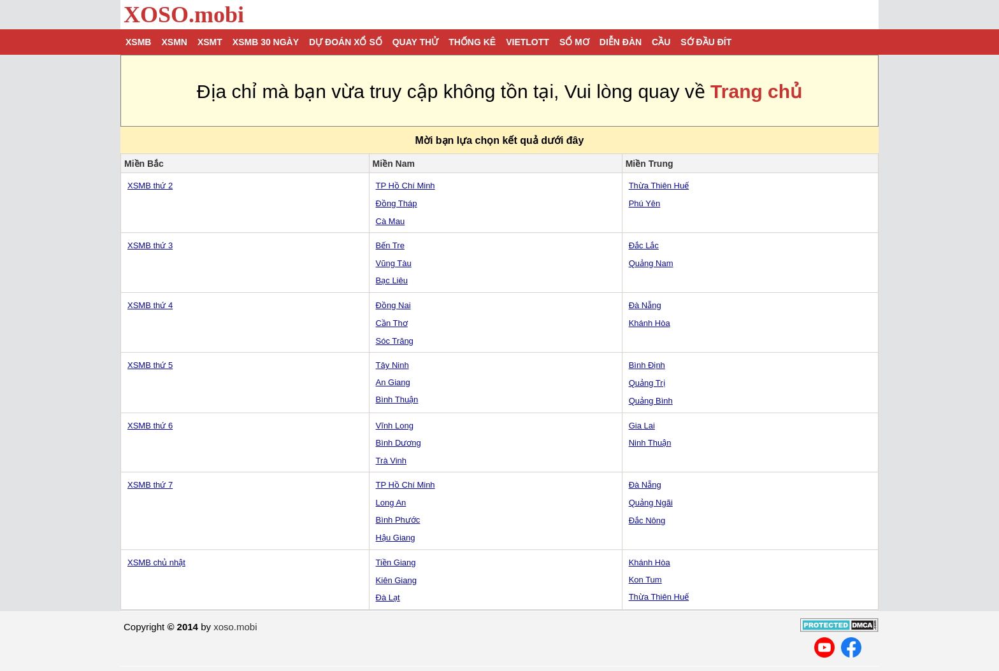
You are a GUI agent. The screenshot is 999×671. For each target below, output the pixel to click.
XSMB (138, 42)
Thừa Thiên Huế (659, 185)
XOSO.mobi (184, 14)
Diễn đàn (621, 42)
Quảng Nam (651, 263)
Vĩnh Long (394, 425)
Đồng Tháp (396, 203)
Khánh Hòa (649, 323)
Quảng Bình (651, 401)
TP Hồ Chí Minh (405, 185)
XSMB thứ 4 (150, 305)
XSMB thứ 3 (150, 245)
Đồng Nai (393, 305)
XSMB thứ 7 (150, 485)
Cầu (661, 42)
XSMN (174, 42)
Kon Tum (645, 579)
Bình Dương (398, 443)
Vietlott (527, 42)
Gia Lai (642, 425)
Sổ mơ (574, 42)
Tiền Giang (396, 562)
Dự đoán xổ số (345, 42)
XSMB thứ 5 (150, 365)
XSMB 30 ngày (266, 42)
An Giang (393, 382)
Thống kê (472, 42)
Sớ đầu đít (705, 42)
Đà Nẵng (645, 305)
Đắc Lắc (644, 245)
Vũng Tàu (394, 263)
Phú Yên (645, 203)
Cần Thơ (392, 323)
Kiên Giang (396, 580)
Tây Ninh (392, 365)
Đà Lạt (388, 597)
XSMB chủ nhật (156, 562)
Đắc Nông (647, 520)
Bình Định (647, 365)
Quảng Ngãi (651, 502)
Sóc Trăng (394, 341)
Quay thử (415, 42)
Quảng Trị (647, 383)
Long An (391, 502)
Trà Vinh (391, 460)
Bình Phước (398, 520)
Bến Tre (390, 245)
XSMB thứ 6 (150, 425)
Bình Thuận (397, 399)
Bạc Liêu (392, 280)
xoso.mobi (235, 626)
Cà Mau (390, 221)
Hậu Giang (395, 537)
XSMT (210, 42)
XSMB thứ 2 (150, 185)
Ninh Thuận (650, 443)
